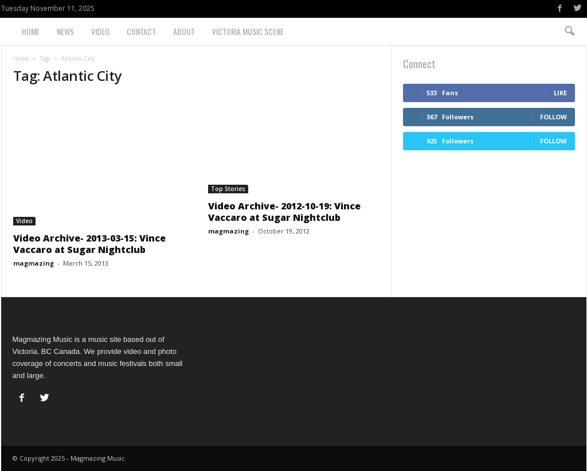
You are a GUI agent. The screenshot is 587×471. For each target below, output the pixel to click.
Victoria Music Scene (248, 31)
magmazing (33, 263)
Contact (141, 31)
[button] (569, 31)
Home (31, 31)
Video (100, 31)
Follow (553, 116)
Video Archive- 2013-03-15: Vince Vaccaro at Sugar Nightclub (89, 244)
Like (560, 92)
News (65, 31)
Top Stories (228, 189)
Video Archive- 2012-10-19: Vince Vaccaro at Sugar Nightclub (284, 212)
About (184, 31)
